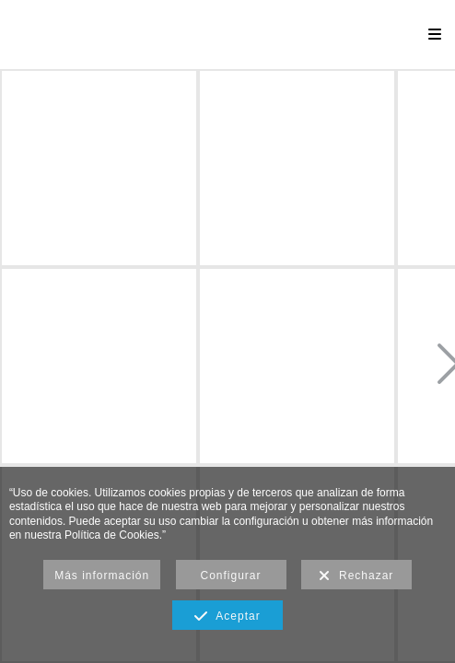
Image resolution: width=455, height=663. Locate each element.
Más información (101, 575)
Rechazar (356, 576)
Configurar (231, 575)
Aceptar (227, 617)
